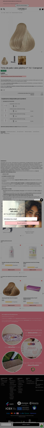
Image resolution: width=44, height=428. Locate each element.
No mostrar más (38, 199)
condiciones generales (11, 226)
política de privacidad (20, 226)
